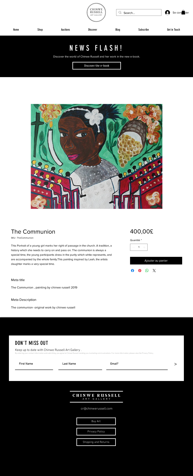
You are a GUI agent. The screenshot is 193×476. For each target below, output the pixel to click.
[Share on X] (154, 270)
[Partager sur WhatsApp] (147, 270)
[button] (183, 12)
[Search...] (138, 13)
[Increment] (144, 247)
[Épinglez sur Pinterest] (139, 270)
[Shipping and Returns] (96, 442)
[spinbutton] (138, 247)
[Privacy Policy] (96, 431)
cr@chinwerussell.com (96, 409)
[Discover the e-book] (96, 65)
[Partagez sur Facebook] (132, 270)
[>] (175, 364)
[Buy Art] (96, 421)
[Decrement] (133, 247)
